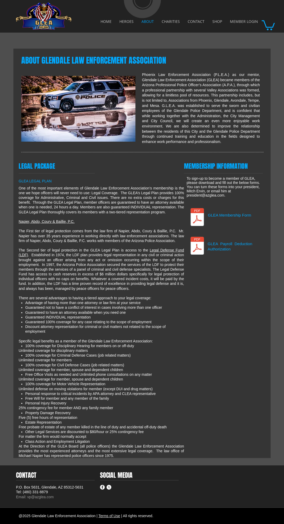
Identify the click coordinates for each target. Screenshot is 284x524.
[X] (109, 487)
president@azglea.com (205, 195)
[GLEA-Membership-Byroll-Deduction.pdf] (197, 246)
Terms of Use (109, 516)
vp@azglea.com (40, 497)
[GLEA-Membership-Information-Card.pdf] (197, 217)
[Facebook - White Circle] (102, 487)
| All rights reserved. (137, 516)
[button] (268, 24)
